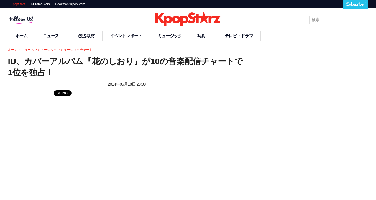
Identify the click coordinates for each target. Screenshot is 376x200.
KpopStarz (18, 4)
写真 (203, 35)
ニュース (53, 35)
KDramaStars (40, 4)
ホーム (22, 35)
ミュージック (170, 35)
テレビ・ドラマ (239, 35)
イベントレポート (126, 35)
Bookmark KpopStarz (70, 4)
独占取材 (86, 35)
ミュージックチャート (76, 50)
